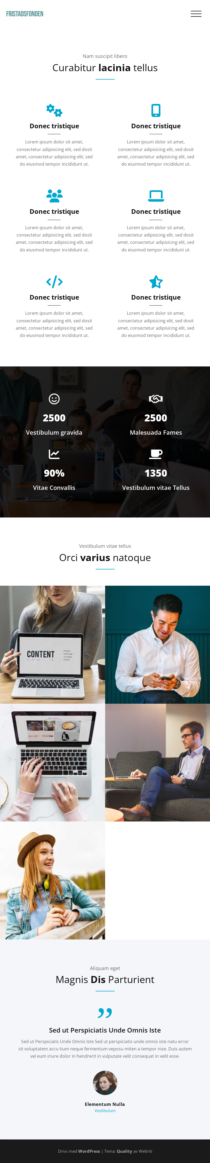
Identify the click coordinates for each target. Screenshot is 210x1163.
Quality (124, 1151)
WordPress (89, 1151)
